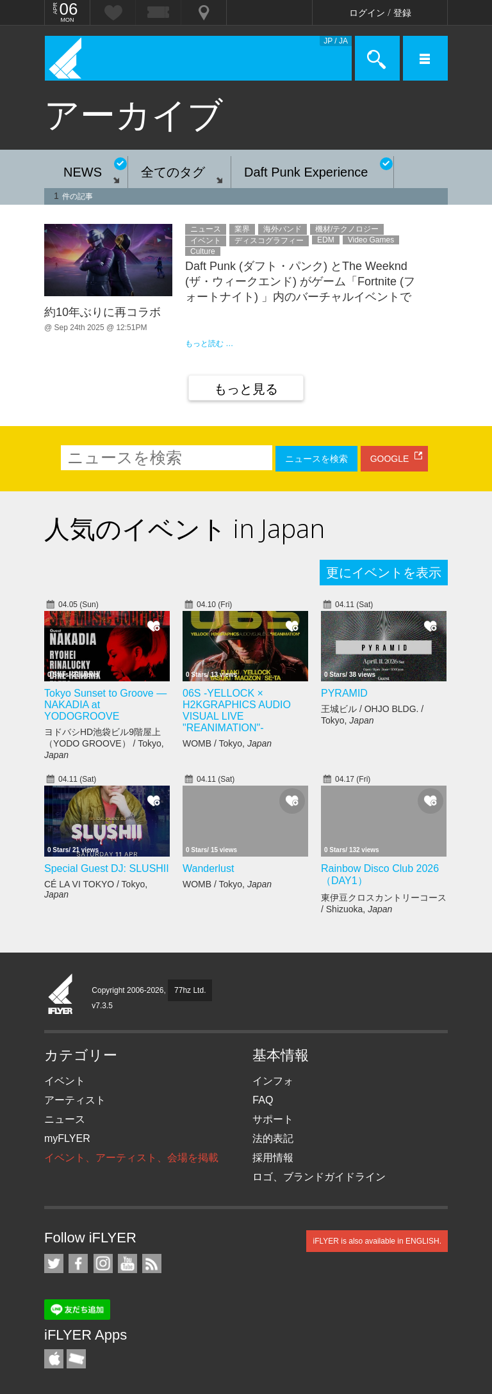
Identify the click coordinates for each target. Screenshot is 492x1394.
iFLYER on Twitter (53, 1263)
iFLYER (61, 994)
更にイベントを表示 (383, 573)
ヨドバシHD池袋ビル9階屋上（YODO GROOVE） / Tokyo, (104, 743)
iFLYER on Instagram (103, 1263)
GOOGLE (389, 459)
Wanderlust (208, 868)
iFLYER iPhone (53, 1358)
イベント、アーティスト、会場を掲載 (131, 1157)
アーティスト (75, 1100)
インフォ (272, 1080)
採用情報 (272, 1157)
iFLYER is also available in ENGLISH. (377, 1241)
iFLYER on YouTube (127, 1263)
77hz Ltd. (190, 990)
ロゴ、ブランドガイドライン (319, 1176)
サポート (272, 1119)
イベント (64, 1080)
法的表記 (272, 1138)
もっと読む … (209, 343)
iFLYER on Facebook (78, 1263)
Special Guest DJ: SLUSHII (106, 868)
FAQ (262, 1100)
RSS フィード (151, 1263)
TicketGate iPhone (76, 1358)
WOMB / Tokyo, (227, 743)
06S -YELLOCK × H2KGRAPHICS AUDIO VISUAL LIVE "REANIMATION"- (237, 710)
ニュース (64, 1119)
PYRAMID (344, 693)
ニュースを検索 (316, 459)
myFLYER (67, 1138)
